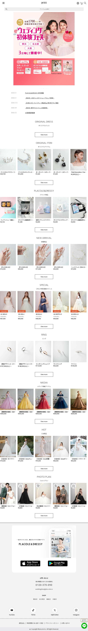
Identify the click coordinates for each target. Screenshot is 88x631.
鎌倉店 (49, 599)
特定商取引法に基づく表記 (35, 623)
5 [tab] (46, 88)
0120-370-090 (44, 585)
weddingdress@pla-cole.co (44, 589)
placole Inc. (42, 629)
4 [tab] (44, 88)
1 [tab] (40, 88)
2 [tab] (41, 88)
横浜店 (35, 599)
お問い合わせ (65, 623)
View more (44, 135)
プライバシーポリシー (52, 623)
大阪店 (54, 599)
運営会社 (21, 623)
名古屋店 (42, 599)
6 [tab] (48, 88)
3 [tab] (43, 88)
